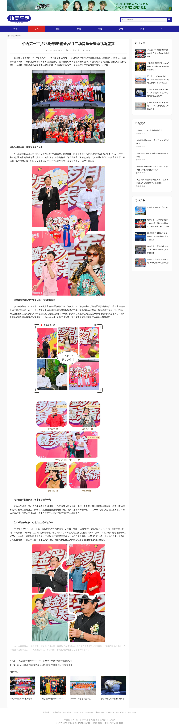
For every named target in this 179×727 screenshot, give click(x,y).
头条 (37, 29)
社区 (163, 29)
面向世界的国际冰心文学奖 (158, 207)
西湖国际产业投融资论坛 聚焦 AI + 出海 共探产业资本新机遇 (157, 236)
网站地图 (67, 720)
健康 (142, 29)
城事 (58, 29)
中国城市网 (89, 712)
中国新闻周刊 (121, 712)
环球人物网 (132, 712)
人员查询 (112, 720)
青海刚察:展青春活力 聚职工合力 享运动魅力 (152, 141)
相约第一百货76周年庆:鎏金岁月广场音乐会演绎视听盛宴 (33, 699)
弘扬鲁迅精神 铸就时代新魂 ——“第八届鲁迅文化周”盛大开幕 (158, 106)
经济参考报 (57, 712)
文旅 (79, 29)
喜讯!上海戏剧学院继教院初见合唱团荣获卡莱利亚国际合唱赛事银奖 (44, 665)
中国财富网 (100, 712)
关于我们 (76, 720)
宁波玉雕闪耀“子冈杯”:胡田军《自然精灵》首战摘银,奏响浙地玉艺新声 (158, 92)
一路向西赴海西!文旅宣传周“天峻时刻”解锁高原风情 (157, 261)
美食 (100, 29)
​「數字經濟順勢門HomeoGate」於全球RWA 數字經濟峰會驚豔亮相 (44, 661)
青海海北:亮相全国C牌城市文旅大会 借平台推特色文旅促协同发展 (152, 168)
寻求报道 (85, 720)
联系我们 (103, 720)
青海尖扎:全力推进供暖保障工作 (149, 130)
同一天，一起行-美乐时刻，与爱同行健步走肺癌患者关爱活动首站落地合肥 (158, 79)
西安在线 (24, 19)
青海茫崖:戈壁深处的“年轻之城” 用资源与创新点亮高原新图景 (157, 249)
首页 (15, 29)
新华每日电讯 (78, 712)
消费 (121, 29)
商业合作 (94, 720)
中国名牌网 (67, 712)
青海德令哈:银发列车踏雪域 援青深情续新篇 (152, 155)
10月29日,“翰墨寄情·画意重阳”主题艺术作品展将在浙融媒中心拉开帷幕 (152, 181)
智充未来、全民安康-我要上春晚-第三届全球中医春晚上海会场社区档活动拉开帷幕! (158, 223)
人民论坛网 (110, 712)
